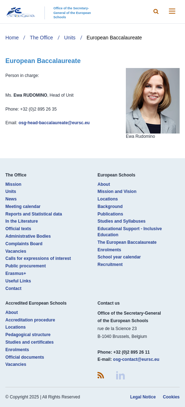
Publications (110, 214)
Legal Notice (143, 396)
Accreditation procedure (30, 320)
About (104, 184)
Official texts (18, 228)
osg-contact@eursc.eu (136, 359)
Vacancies (15, 251)
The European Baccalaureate (127, 242)
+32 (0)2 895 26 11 (131, 352)
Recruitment (110, 264)
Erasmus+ (15, 273)
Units (70, 37)
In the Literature (21, 221)
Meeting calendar (23, 206)
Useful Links (18, 281)
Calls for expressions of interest (38, 258)
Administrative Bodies (28, 236)
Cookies (171, 396)
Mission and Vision (117, 191)
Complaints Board (23, 243)
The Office (41, 37)
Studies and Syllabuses (122, 221)
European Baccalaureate (114, 37)
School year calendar (119, 257)
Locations (108, 199)
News (10, 199)
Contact (13, 288)
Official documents (24, 357)
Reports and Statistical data (33, 214)
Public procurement (25, 265)
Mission (13, 184)
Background (110, 206)
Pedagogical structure (28, 334)
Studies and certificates (29, 342)
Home (12, 37)
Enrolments (109, 249)
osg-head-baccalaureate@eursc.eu (54, 122)
